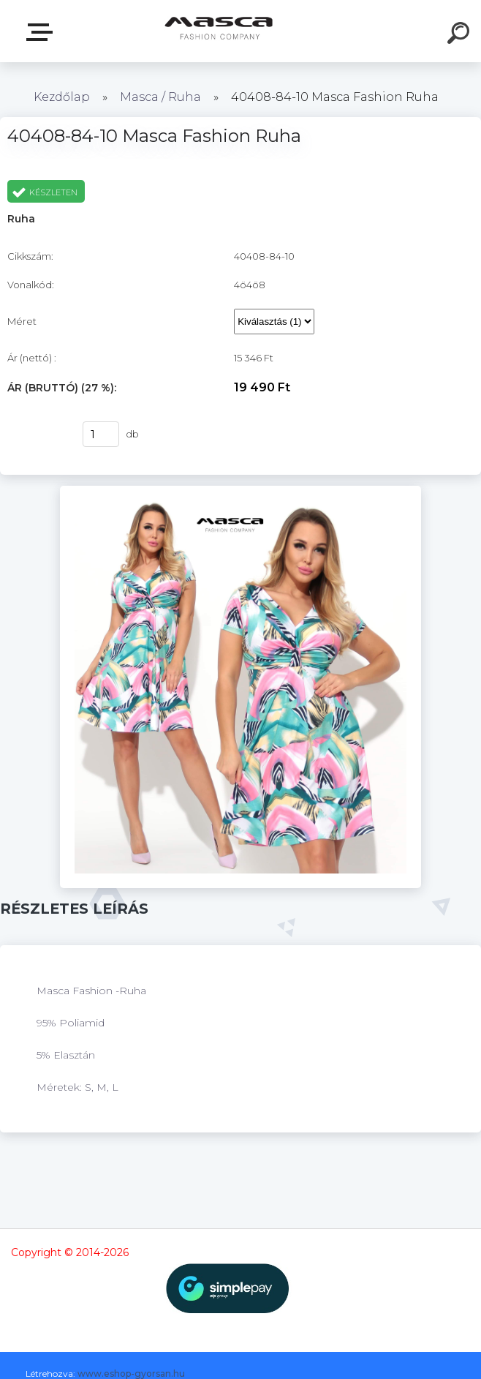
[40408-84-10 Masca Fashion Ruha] (240, 490)
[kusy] (101, 434)
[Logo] (218, 31)
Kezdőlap (62, 97)
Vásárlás (35, 434)
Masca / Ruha (162, 97)
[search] (460, 35)
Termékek (42, 32)
